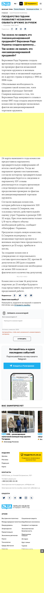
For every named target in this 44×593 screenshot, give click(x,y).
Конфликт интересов (29, 525)
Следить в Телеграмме (22, 366)
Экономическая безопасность (28, 530)
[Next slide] (40, 9)
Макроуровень (7, 525)
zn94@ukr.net (29, 485)
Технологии (6, 542)
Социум (24, 536)
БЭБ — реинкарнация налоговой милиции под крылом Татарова (16, 436)
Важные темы (7, 9)
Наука (4, 539)
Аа (21, 3)
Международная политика (12, 522)
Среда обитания (8, 546)
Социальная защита (29, 518)
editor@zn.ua (35, 488)
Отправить (22, 339)
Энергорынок (7, 529)
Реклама (5, 460)
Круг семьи (26, 542)
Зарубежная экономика (31, 522)
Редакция (5, 463)
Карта (4, 467)
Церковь (5, 549)
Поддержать (31, 4)
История (25, 539)
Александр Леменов (11, 442)
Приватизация (7, 532)
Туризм (24, 546)
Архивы (4, 456)
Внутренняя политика (10, 518)
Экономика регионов (10, 535)
